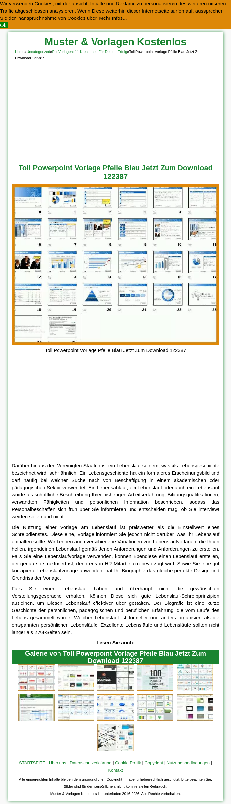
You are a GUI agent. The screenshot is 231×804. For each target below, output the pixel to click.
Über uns (57, 762)
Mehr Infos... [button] (113, 18)
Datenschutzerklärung (90, 762)
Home (19, 52)
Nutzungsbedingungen (188, 762)
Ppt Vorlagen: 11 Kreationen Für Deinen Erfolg (89, 52)
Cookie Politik (128, 762)
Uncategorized (38, 52)
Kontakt (115, 770)
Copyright (154, 762)
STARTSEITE (32, 762)
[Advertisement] (115, 111)
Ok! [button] (4, 25)
